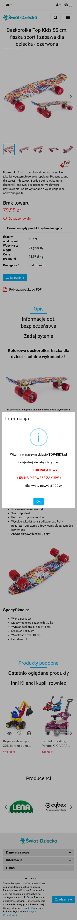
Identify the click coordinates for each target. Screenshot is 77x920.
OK (38, 501)
